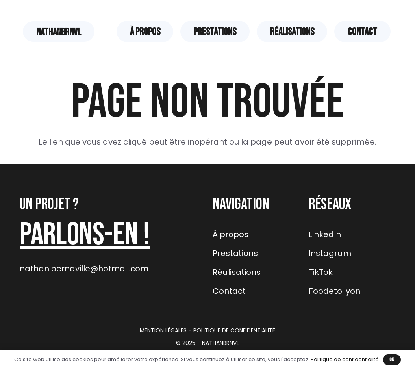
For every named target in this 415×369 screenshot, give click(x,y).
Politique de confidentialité (345, 359)
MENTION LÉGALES (163, 330)
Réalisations (237, 272)
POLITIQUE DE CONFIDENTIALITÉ (234, 330)
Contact (229, 291)
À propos (230, 234)
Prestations (235, 253)
